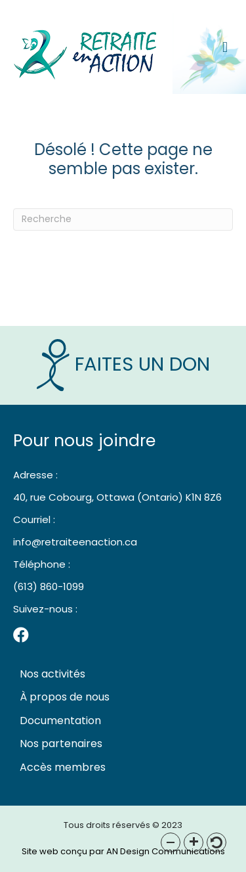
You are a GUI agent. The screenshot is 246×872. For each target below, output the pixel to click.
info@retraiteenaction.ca (75, 542)
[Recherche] (123, 219)
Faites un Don (123, 364)
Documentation (60, 720)
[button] (170, 842)
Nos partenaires (61, 743)
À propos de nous (65, 696)
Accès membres (63, 767)
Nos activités (52, 673)
